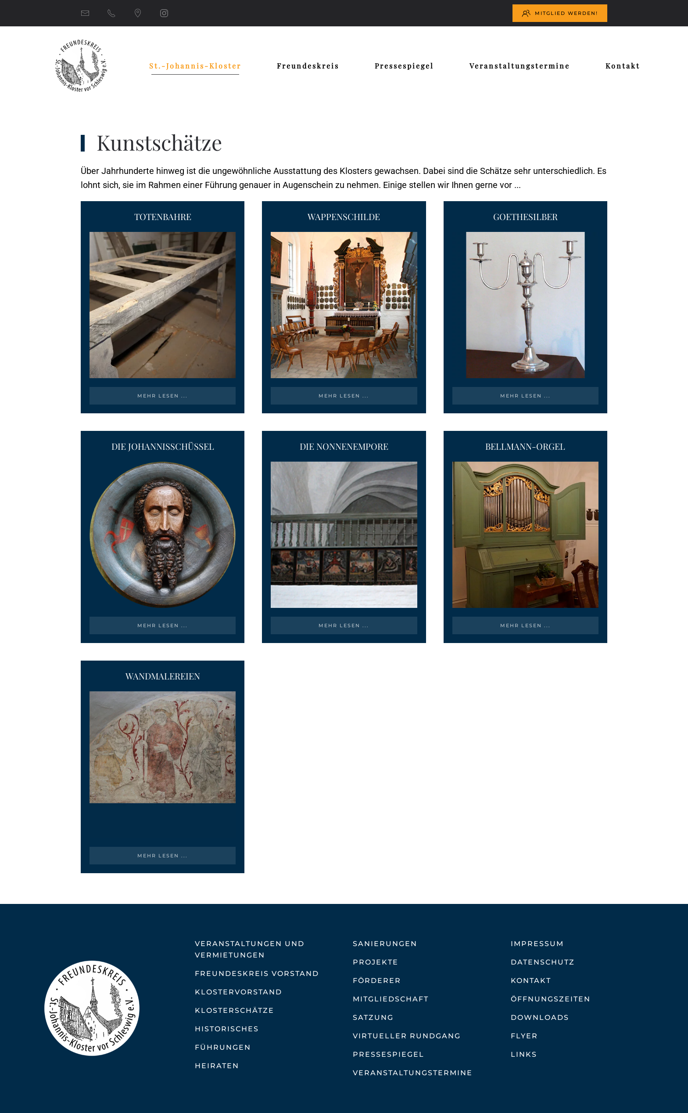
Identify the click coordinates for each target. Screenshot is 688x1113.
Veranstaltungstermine (519, 65)
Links (524, 1054)
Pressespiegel (404, 65)
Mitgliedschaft (391, 999)
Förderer (377, 980)
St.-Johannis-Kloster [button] (195, 65)
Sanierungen (385, 944)
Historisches (227, 1029)
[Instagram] (164, 13)
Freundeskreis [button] (308, 65)
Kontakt (531, 980)
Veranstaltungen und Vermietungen (250, 949)
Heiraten (217, 1066)
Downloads (540, 1017)
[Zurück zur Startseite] (81, 66)
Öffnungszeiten (551, 999)
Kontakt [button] (623, 65)
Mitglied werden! (560, 13)
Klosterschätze (234, 1010)
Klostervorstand (238, 992)
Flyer (524, 1036)
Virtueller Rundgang (407, 1036)
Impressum (537, 944)
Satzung (373, 1017)
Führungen (223, 1047)
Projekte (375, 962)
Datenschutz (543, 962)
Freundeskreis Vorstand (257, 973)
